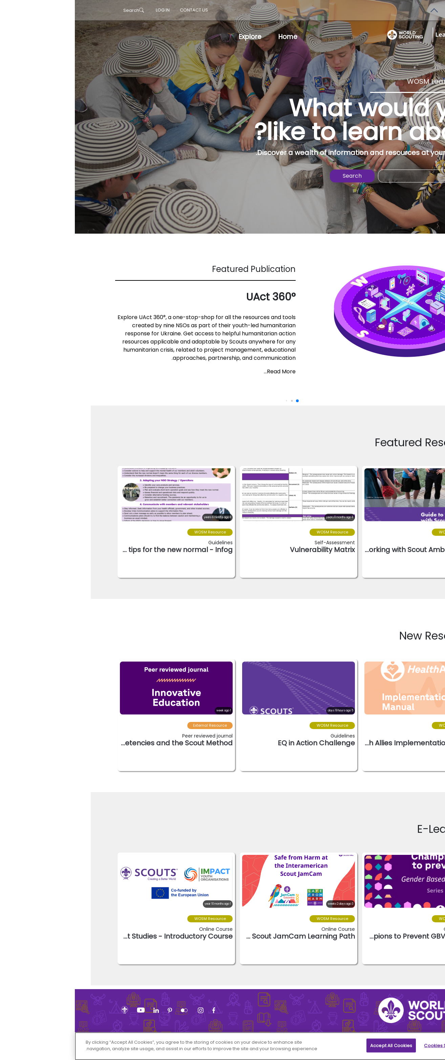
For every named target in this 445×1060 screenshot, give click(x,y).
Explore (175, 36)
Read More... (205, 371)
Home (213, 36)
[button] (392, 636)
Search (58, 10)
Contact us (119, 10)
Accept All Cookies (316, 1049)
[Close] (434, 1048)
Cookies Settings (368, 1049)
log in (88, 10)
